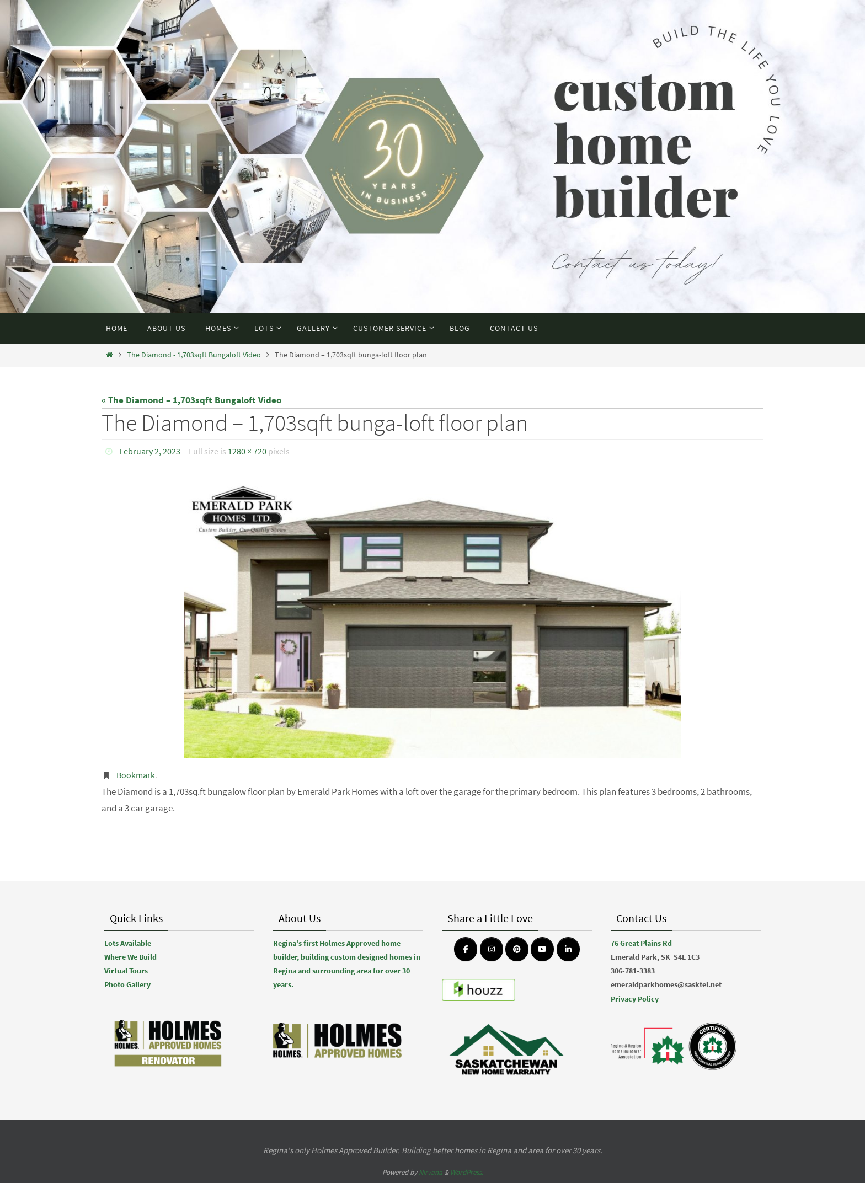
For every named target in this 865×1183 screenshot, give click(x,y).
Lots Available (127, 943)
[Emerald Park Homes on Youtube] (542, 949)
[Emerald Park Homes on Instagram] (491, 949)
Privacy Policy (635, 999)
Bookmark (135, 774)
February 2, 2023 (149, 451)
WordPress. (466, 1172)
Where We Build (130, 957)
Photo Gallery (127, 984)
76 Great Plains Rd (641, 943)
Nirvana (430, 1172)
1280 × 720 (247, 451)
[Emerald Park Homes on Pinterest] (516, 949)
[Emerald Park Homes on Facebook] (465, 949)
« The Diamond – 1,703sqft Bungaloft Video (191, 400)
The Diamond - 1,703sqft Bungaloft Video (194, 355)
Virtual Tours (126, 971)
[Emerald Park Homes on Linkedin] (568, 949)
